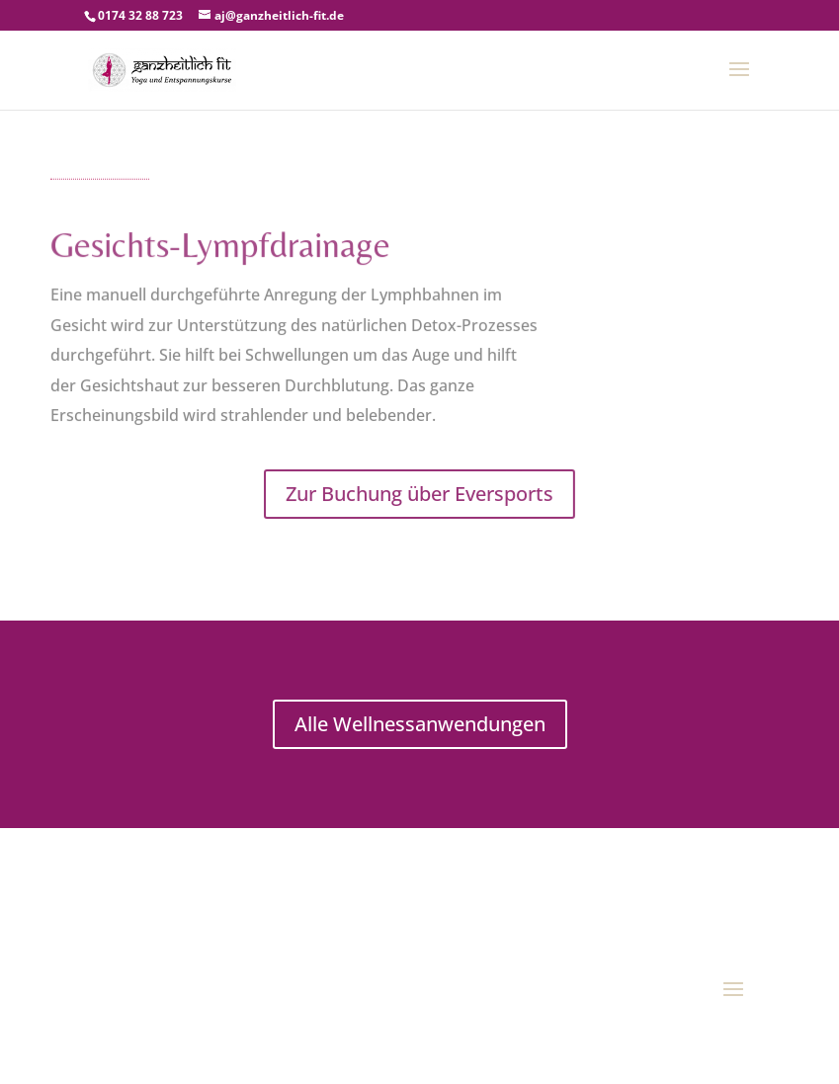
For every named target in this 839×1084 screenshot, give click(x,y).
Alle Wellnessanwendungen (419, 723)
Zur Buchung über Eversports (419, 493)
